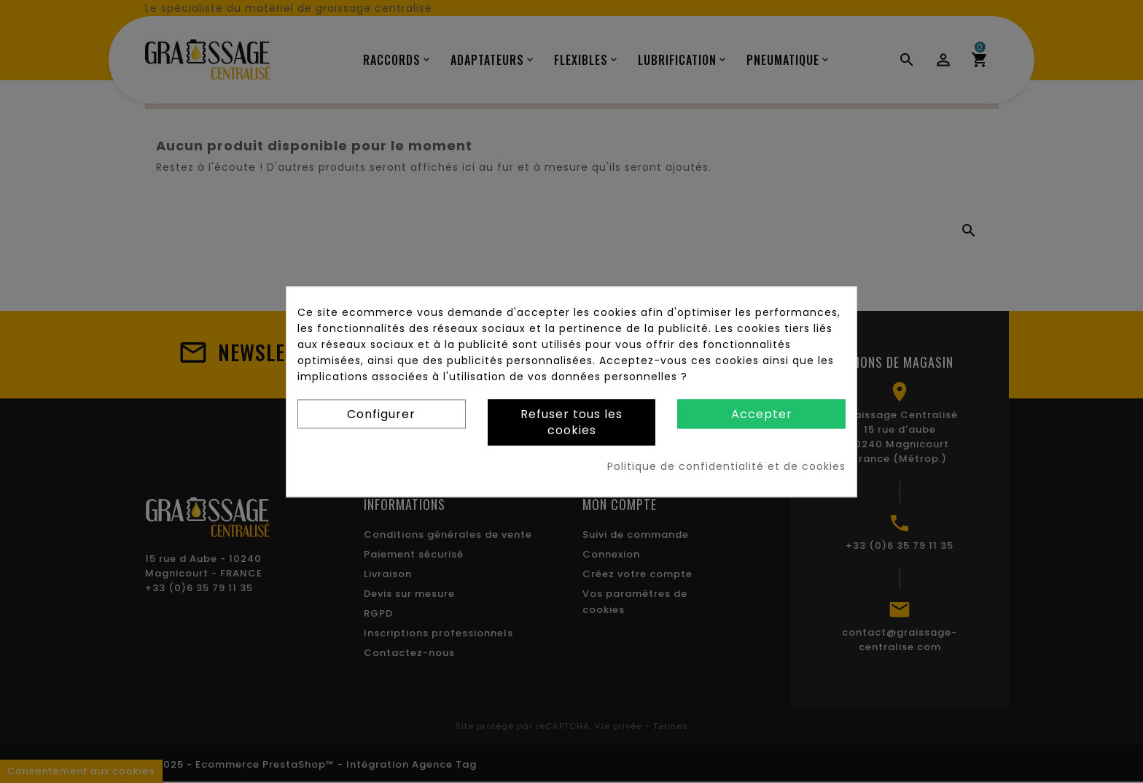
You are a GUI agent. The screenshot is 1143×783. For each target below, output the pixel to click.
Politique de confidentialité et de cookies (726, 466)
